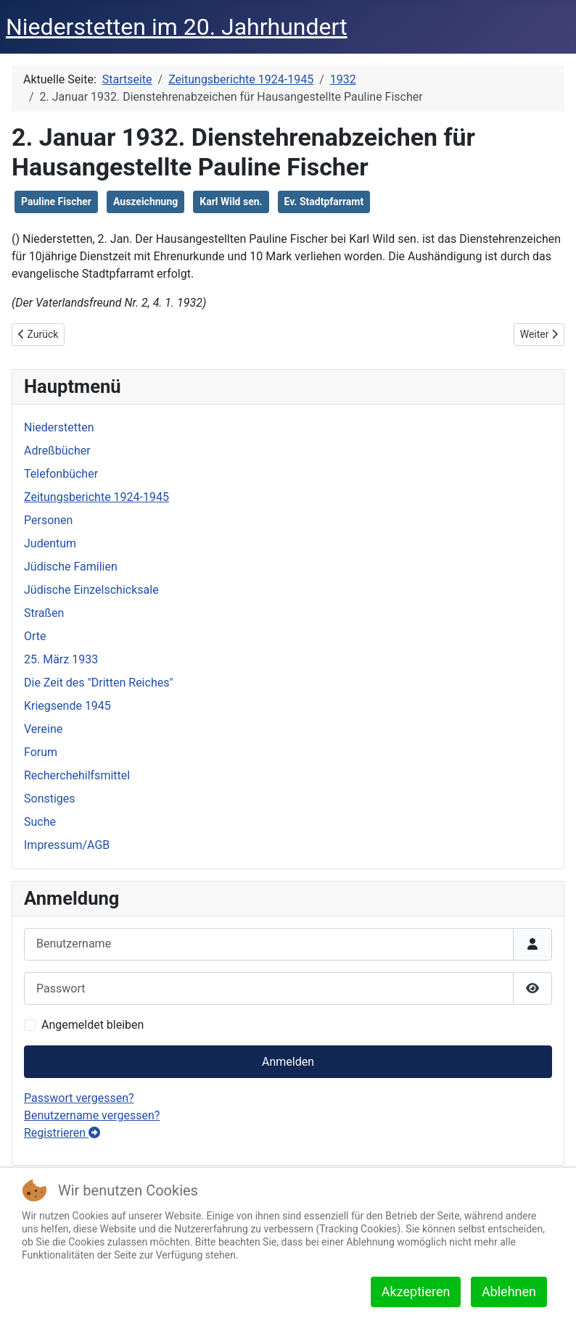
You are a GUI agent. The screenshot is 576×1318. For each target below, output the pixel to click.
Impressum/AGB (67, 845)
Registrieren (62, 1133)
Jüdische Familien (71, 566)
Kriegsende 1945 (67, 706)
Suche (40, 822)
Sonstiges (49, 798)
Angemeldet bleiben (92, 1025)
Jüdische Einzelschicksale (91, 590)
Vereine (43, 729)
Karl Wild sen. (230, 201)
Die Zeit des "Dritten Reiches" (98, 682)
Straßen (44, 613)
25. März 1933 (61, 659)
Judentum (50, 543)
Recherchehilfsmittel (77, 775)
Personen (48, 520)
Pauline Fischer (56, 201)
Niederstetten (59, 427)
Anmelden (288, 1062)
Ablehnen (509, 1291)
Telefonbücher (61, 474)
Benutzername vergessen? (92, 1115)
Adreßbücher (57, 450)
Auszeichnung (145, 201)
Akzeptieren (416, 1291)
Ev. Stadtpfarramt (324, 201)
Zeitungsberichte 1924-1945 (96, 497)
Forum (40, 752)
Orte (35, 636)
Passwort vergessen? (79, 1098)
